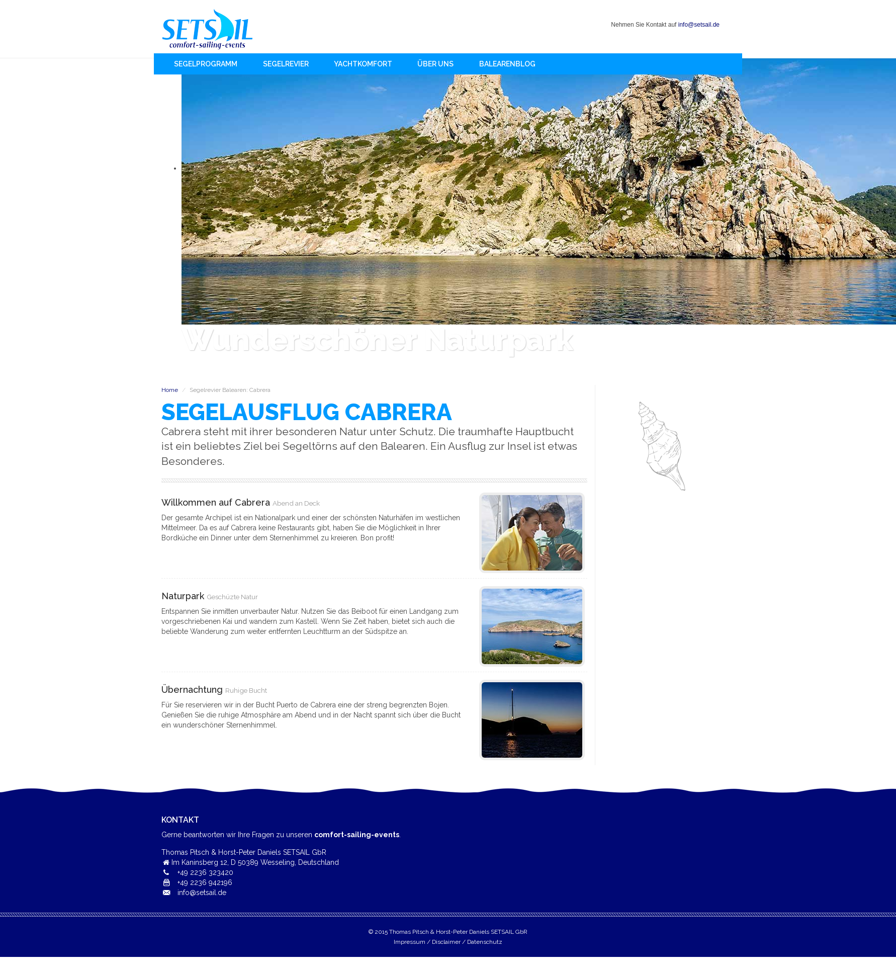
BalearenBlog (507, 64)
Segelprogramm (205, 64)
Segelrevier (286, 64)
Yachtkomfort (363, 64)
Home (207, 29)
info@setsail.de (699, 24)
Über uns (435, 64)
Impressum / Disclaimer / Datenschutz (448, 941)
